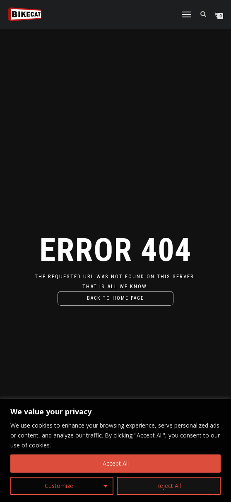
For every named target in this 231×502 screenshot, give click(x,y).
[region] (115, 450)
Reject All (168, 486)
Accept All (116, 463)
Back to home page (115, 298)
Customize (59, 486)
